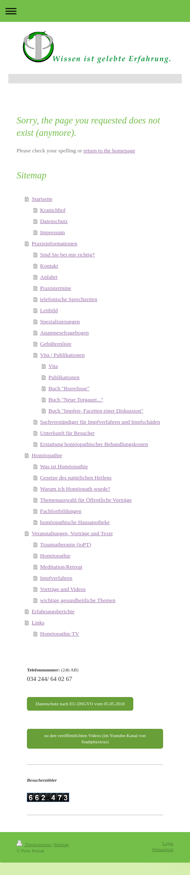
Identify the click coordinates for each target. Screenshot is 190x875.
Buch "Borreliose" (68, 388)
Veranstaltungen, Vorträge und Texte (72, 533)
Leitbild (49, 310)
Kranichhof (52, 210)
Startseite (41, 199)
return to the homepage (109, 150)
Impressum (52, 232)
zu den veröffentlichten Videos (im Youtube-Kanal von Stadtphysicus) (95, 738)
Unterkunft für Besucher (67, 433)
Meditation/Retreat (61, 567)
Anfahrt (49, 277)
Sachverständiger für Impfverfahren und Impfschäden (100, 422)
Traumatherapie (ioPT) (65, 544)
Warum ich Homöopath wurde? (75, 489)
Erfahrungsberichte (52, 611)
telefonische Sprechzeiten (68, 299)
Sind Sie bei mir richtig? (67, 254)
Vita (53, 366)
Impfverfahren (56, 578)
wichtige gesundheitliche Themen (77, 600)
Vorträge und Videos (63, 589)
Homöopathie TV (59, 634)
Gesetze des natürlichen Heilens (76, 477)
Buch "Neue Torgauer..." (75, 399)
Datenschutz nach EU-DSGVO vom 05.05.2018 (80, 703)
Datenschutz (54, 221)
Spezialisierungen (60, 321)
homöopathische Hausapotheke (75, 522)
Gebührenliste (56, 344)
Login (167, 843)
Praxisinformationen (54, 243)
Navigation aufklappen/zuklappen (95, 11)
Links (37, 622)
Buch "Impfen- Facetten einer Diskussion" (95, 411)
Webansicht (162, 849)
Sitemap (61, 844)
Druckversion (34, 844)
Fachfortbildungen (61, 511)
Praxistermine (55, 288)
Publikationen (63, 377)
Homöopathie (46, 455)
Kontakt (49, 266)
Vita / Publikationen (62, 355)
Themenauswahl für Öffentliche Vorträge (86, 500)
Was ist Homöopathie (64, 466)
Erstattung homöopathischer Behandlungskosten (94, 444)
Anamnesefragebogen (64, 333)
